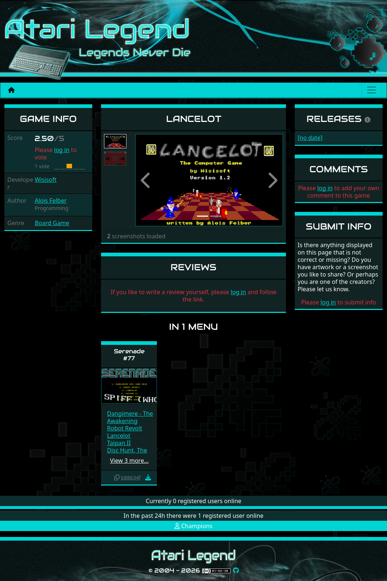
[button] (146, 180)
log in (61, 150)
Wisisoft (45, 180)
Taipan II (118, 443)
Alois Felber (51, 200)
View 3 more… (129, 460)
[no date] (310, 138)
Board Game (52, 223)
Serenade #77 (129, 354)
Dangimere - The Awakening (130, 417)
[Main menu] (371, 90)
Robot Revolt (124, 428)
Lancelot (118, 436)
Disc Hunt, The (127, 450)
